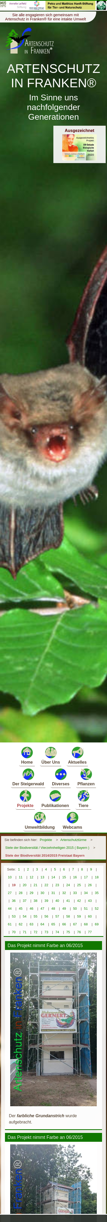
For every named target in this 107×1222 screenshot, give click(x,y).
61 (10, 924)
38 (35, 901)
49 (64, 908)
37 (24, 901)
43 (90, 901)
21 (35, 885)
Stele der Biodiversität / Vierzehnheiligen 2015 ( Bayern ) (47, 848)
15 (64, 877)
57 (57, 916)
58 (68, 916)
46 (31, 908)
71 (24, 932)
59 (79, 916)
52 (97, 908)
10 (10, 877)
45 (20, 908)
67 (75, 924)
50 (75, 908)
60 (90, 916)
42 (79, 901)
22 (46, 885)
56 (46, 916)
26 (90, 885)
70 (13, 932)
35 (97, 893)
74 (57, 932)
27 (10, 893)
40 (57, 901)
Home (26, 755)
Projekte (25, 798)
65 (53, 924)
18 (97, 877)
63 (31, 924)
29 (31, 893)
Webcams (72, 820)
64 (42, 924)
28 (20, 893)
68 (86, 924)
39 (46, 901)
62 (20, 924)
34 (86, 893)
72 (35, 932)
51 (86, 908)
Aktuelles (77, 755)
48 (53, 908)
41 (68, 901)
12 (31, 877)
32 (64, 893)
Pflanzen (86, 777)
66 (64, 924)
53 (13, 916)
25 (79, 885)
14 (53, 877)
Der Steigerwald (28, 777)
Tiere (83, 798)
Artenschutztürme (73, 840)
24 (68, 885)
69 (97, 924)
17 (86, 877)
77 (90, 932)
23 (57, 885)
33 (75, 893)
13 (42, 877)
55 (35, 916)
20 (24, 885)
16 (75, 877)
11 (20, 877)
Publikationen (55, 798)
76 (79, 932)
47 (42, 908)
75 (68, 932)
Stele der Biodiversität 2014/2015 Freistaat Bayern (45, 855)
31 (53, 893)
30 (42, 893)
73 (46, 932)
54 (24, 916)
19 (13, 885)
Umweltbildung (40, 820)
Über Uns (50, 755)
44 (10, 908)
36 (13, 901)
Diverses (61, 777)
